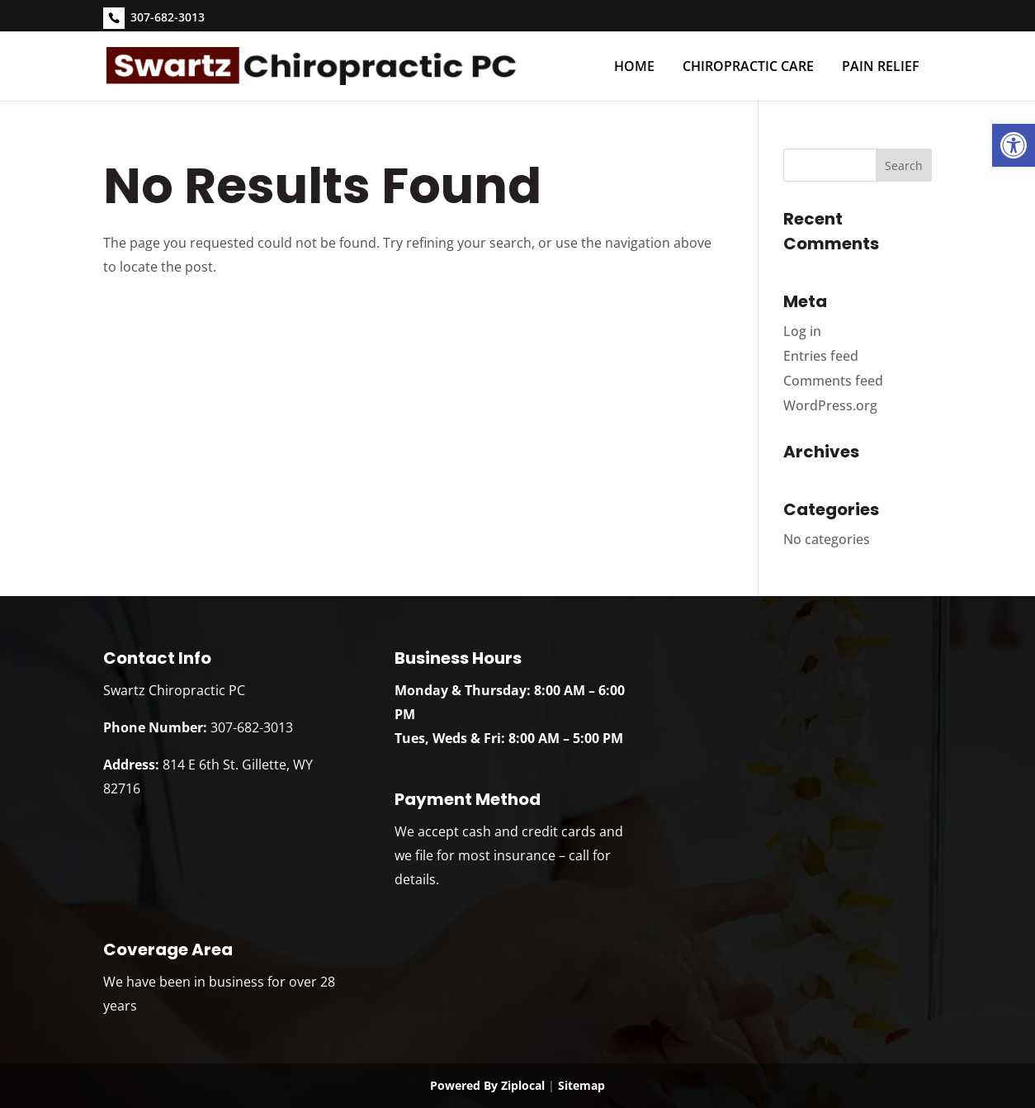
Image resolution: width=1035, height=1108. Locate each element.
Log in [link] (802, 331)
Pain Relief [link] (880, 66)
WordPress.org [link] (830, 405)
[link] (1013, 145)
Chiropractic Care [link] (748, 66)
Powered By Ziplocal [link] (487, 1085)
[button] (904, 165)
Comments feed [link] (833, 381)
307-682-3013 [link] (167, 17)
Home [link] (634, 66)
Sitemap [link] (581, 1085)
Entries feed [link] (820, 356)
